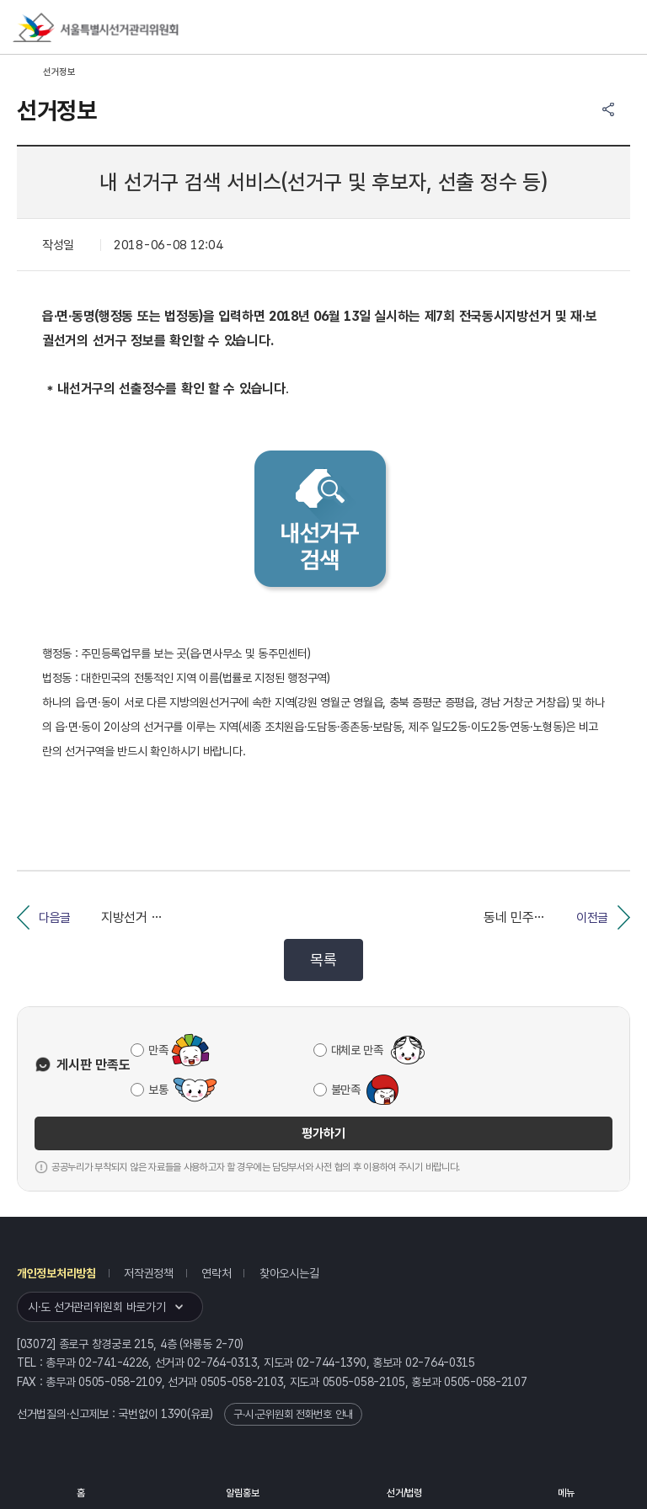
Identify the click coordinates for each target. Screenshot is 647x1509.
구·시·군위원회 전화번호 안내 (293, 1414)
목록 (323, 959)
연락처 (216, 1273)
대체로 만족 (357, 1050)
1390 (174, 1414)
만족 (158, 1050)
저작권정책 (149, 1273)
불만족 (346, 1089)
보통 (158, 1089)
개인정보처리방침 (56, 1273)
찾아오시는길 (288, 1273)
